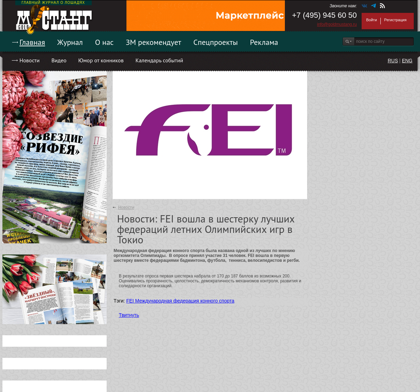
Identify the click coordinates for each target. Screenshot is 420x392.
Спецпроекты (215, 42)
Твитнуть (129, 315)
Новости (29, 60)
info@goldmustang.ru (337, 24)
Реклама (264, 42)
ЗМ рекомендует (153, 42)
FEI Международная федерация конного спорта (180, 301)
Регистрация (395, 20)
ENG (407, 60)
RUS (393, 60)
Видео (58, 60)
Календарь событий (159, 60)
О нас (104, 42)
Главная (32, 42)
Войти (371, 20)
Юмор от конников (101, 60)
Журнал (70, 42)
